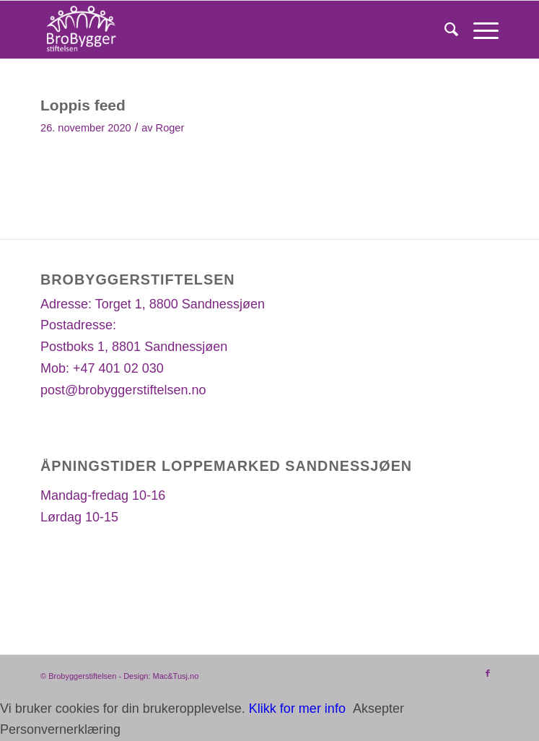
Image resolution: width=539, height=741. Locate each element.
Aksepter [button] (378, 708)
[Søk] (444, 29)
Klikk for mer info (297, 708)
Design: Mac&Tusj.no (160, 676)
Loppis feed (83, 105)
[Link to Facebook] (488, 673)
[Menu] (479, 29)
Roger (170, 128)
